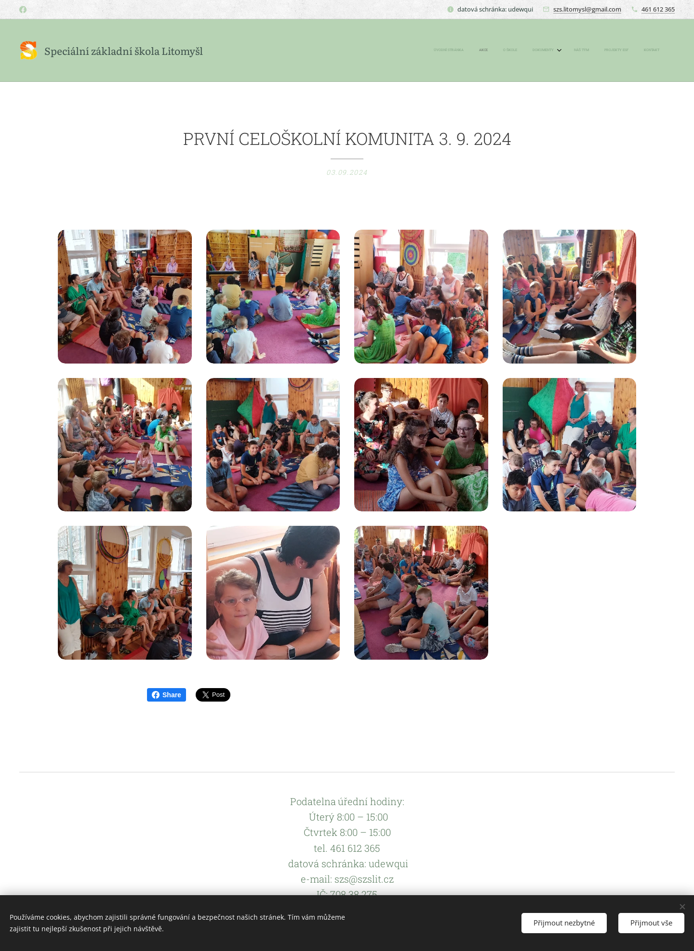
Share (166, 695)
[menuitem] (565, 51)
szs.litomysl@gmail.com (587, 9)
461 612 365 (658, 9)
